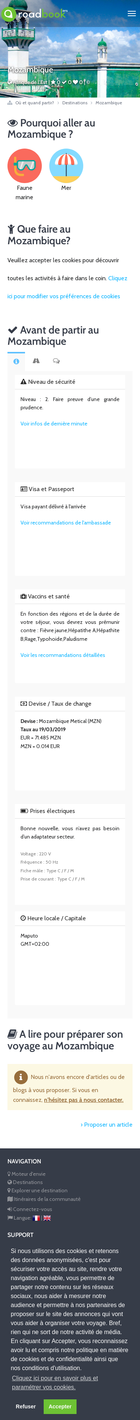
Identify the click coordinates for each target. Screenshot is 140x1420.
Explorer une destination (37, 1190)
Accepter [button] (60, 1406)
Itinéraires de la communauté (44, 1199)
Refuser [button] (26, 1406)
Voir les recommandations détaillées (63, 655)
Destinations (75, 102)
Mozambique (109, 102)
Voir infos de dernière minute (54, 423)
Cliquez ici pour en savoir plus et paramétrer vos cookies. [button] (55, 1382)
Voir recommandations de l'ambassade (66, 522)
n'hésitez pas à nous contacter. (84, 1099)
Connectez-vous (29, 1209)
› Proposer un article (107, 1124)
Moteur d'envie (26, 1174)
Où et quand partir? (35, 102)
